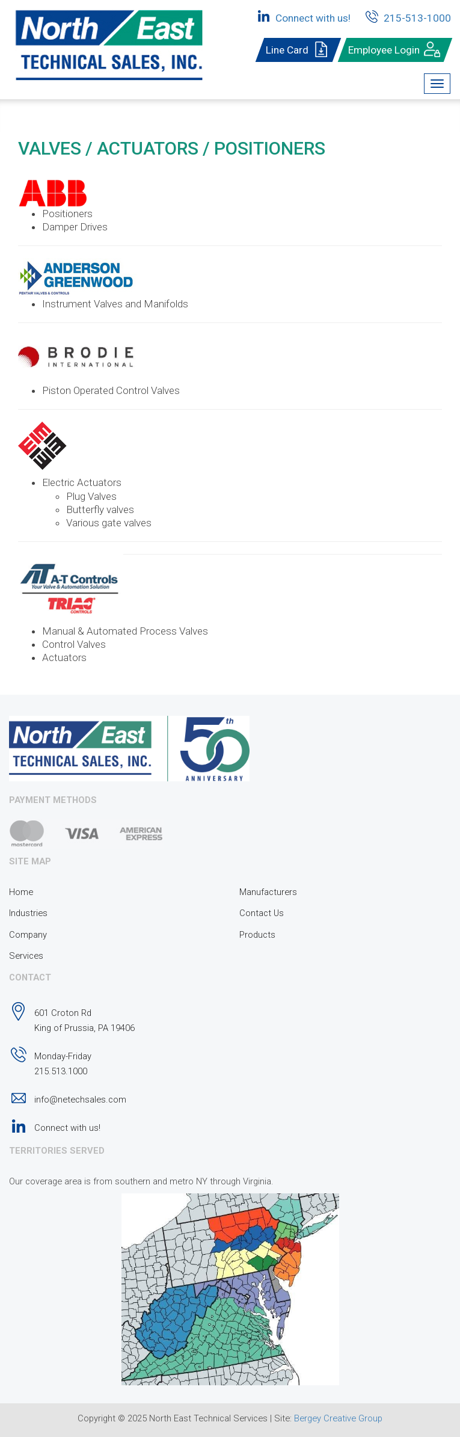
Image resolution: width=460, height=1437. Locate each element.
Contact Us (261, 913)
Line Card (298, 50)
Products (257, 934)
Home (21, 892)
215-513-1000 (406, 16)
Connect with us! (302, 16)
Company (28, 934)
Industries (28, 913)
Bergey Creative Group (338, 1418)
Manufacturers (268, 892)
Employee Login (395, 50)
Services (26, 955)
